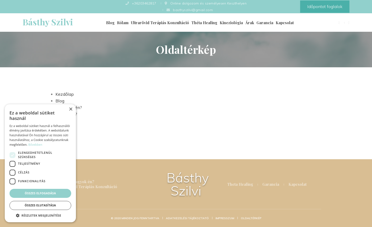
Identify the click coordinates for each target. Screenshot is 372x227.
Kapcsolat (285, 22)
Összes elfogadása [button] (40, 193)
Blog (110, 22)
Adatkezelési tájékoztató (187, 218)
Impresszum (225, 218)
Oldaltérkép (251, 218)
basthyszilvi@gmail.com (189, 10)
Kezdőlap (65, 94)
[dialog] (40, 163)
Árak (249, 22)
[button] (40, 215)
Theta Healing (240, 184)
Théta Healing (204, 22)
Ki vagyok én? (81, 181)
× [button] (70, 109)
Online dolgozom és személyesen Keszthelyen (205, 3)
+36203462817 (141, 3)
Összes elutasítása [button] (40, 205)
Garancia (264, 22)
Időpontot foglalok (324, 6)
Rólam (123, 22)
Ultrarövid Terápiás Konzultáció (160, 22)
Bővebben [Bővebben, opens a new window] (35, 145)
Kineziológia (231, 22)
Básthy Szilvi (188, 184)
